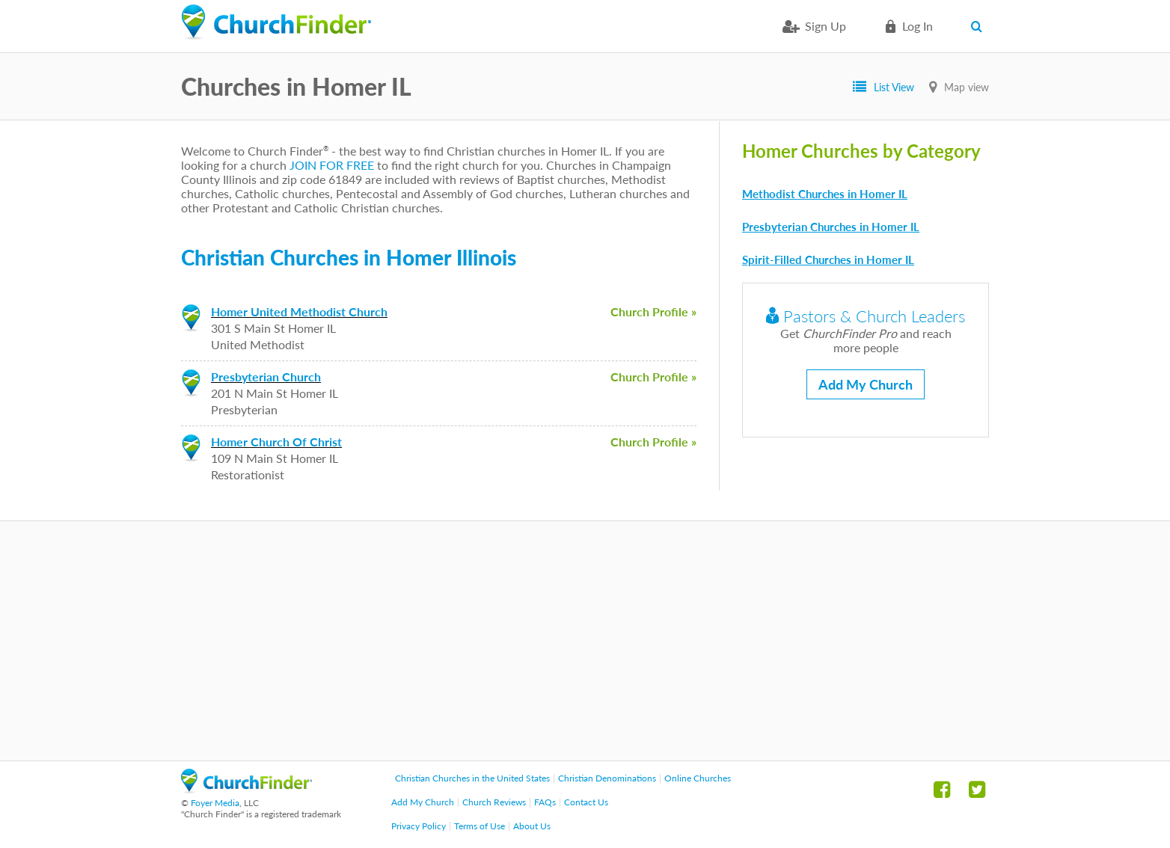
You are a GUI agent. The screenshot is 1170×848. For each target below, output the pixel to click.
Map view (966, 87)
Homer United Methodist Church (299, 311)
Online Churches (697, 778)
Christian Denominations (607, 778)
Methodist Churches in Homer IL (824, 193)
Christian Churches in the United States (472, 778)
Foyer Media (215, 802)
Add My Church (865, 384)
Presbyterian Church (266, 376)
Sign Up (825, 26)
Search (979, 26)
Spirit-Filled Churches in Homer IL (828, 259)
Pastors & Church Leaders (865, 316)
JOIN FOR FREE (332, 165)
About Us (532, 826)
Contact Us (586, 802)
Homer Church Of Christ (276, 441)
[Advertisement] (585, 641)
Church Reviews (494, 802)
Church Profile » (653, 311)
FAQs (545, 802)
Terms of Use (479, 826)
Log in (917, 26)
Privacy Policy (418, 826)
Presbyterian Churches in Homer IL (830, 226)
